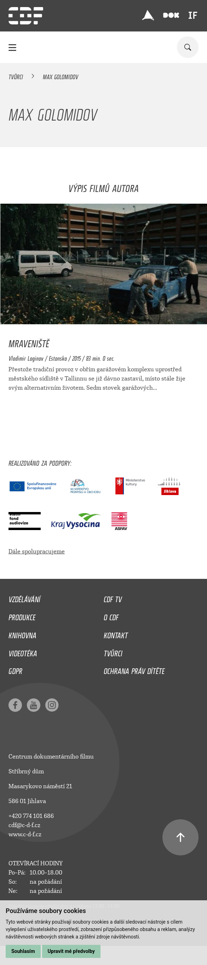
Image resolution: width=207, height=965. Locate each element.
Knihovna (22, 633)
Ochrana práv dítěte (134, 669)
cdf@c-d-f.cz (24, 825)
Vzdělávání (24, 597)
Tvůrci (15, 75)
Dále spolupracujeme (36, 551)
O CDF (111, 615)
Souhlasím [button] (23, 951)
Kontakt (116, 633)
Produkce (21, 615)
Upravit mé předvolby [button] (71, 951)
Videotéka (22, 651)
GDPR (15, 669)
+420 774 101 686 (31, 816)
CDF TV (113, 597)
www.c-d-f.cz (24, 834)
